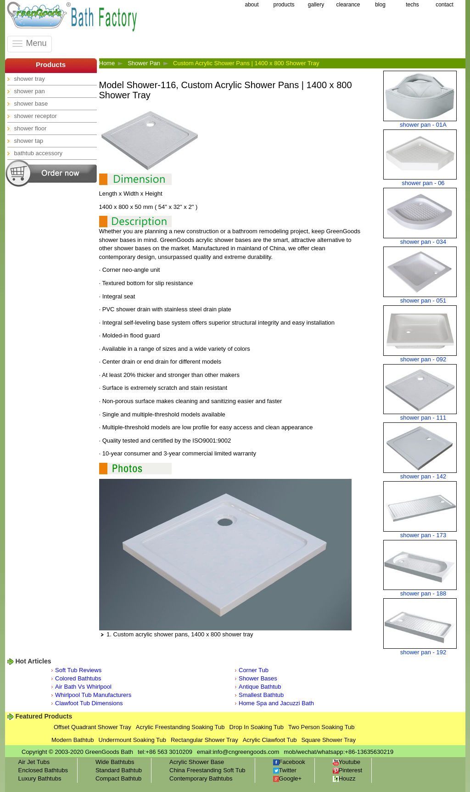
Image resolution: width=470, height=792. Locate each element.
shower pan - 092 (423, 359)
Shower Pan (144, 63)
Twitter (285, 770)
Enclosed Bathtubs (43, 770)
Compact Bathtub (118, 778)
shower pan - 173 (423, 535)
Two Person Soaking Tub (321, 727)
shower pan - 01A (423, 124)
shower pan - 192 (423, 652)
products (283, 4)
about (251, 4)
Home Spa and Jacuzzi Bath (276, 703)
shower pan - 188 (423, 593)
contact (444, 4)
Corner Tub (254, 670)
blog (380, 4)
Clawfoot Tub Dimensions (89, 703)
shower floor (30, 128)
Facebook (289, 761)
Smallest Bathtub (261, 694)
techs (412, 4)
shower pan (29, 91)
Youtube (346, 761)
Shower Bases (258, 678)
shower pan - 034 (423, 241)
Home (107, 63)
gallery (316, 4)
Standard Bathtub (118, 770)
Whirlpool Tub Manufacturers (93, 694)
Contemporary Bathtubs (200, 778)
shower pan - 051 (423, 300)
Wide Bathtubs (114, 761)
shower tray (29, 78)
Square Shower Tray (328, 739)
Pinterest (347, 770)
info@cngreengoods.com (246, 751)
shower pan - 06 (423, 183)
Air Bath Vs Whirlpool (83, 686)
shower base (31, 103)
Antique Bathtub (260, 686)
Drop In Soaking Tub (256, 727)
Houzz (344, 778)
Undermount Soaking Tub (132, 739)
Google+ (287, 778)
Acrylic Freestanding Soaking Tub (180, 727)
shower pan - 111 (423, 417)
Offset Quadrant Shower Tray (92, 727)
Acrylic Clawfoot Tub (270, 739)
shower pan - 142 (423, 476)
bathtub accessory (38, 153)
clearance (348, 4)
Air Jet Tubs (34, 761)
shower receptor (35, 115)
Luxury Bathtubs (40, 778)
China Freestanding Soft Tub (207, 770)
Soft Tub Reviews (78, 670)
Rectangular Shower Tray (204, 739)
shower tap (29, 140)
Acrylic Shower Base (196, 761)
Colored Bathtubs (78, 678)
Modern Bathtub (72, 739)
